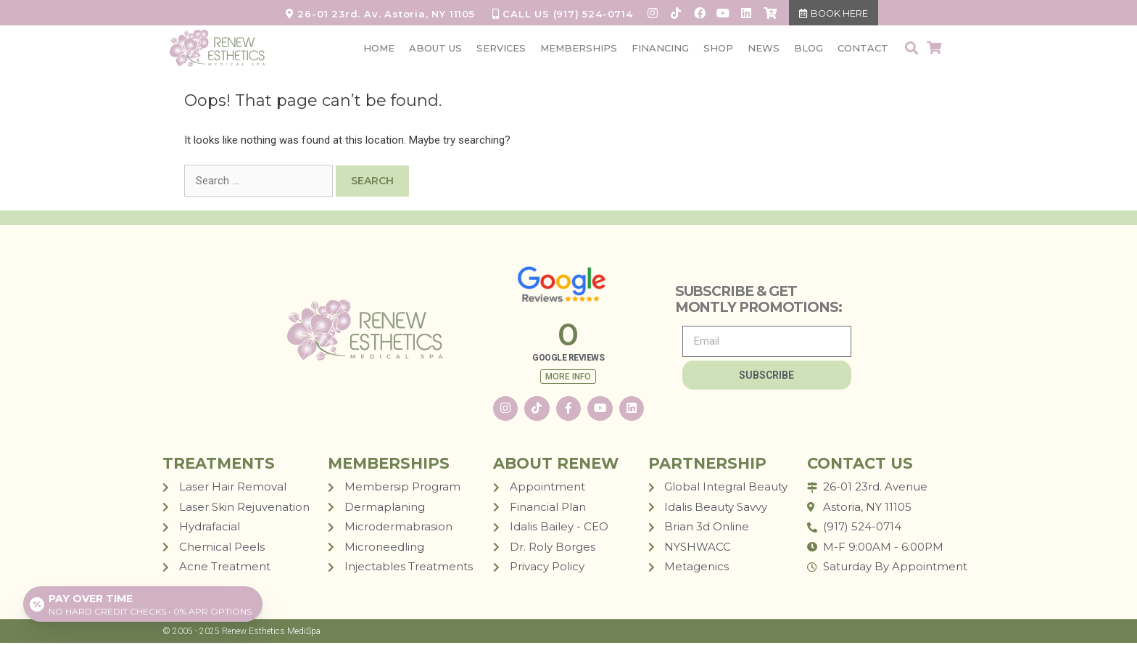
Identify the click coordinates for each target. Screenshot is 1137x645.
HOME (378, 48)
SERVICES (501, 48)
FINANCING (660, 48)
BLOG (808, 48)
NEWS (764, 48)
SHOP (718, 48)
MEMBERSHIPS (578, 48)
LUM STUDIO (965, 632)
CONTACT (863, 48)
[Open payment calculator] (143, 603)
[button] (911, 49)
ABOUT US (435, 48)
